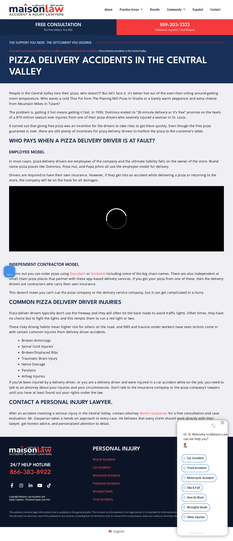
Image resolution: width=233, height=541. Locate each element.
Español (198, 9)
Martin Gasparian (153, 413)
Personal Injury (25, 51)
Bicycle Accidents (104, 459)
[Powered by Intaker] (202, 533)
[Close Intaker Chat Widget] (221, 425)
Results (155, 9)
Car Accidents (101, 467)
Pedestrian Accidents (106, 483)
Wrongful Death (103, 491)
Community (176, 10)
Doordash (78, 273)
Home (12, 51)
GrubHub (98, 273)
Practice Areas (131, 10)
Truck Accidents (103, 499)
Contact (215, 9)
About (108, 9)
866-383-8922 (30, 472)
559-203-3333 (175, 25)
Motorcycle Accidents (106, 475)
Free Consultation (58, 25)
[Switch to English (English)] (116, 531)
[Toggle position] (213, 425)
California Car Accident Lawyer (52, 51)
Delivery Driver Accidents (84, 51)
